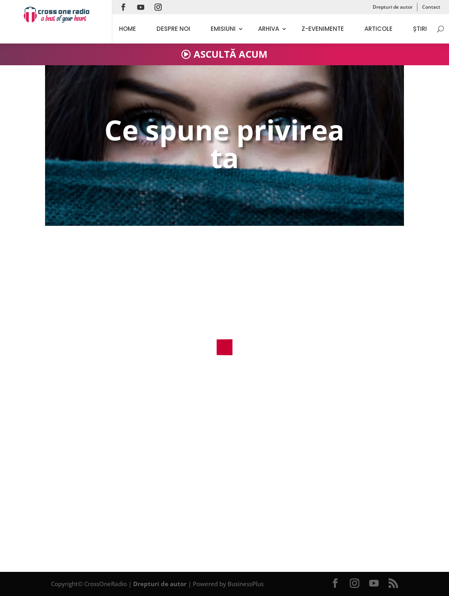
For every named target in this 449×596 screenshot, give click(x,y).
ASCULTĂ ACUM (231, 54)
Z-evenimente (323, 29)
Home (127, 29)
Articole (378, 29)
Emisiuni (223, 29)
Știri (420, 29)
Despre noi (173, 29)
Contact (431, 7)
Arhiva (268, 29)
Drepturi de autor (393, 7)
